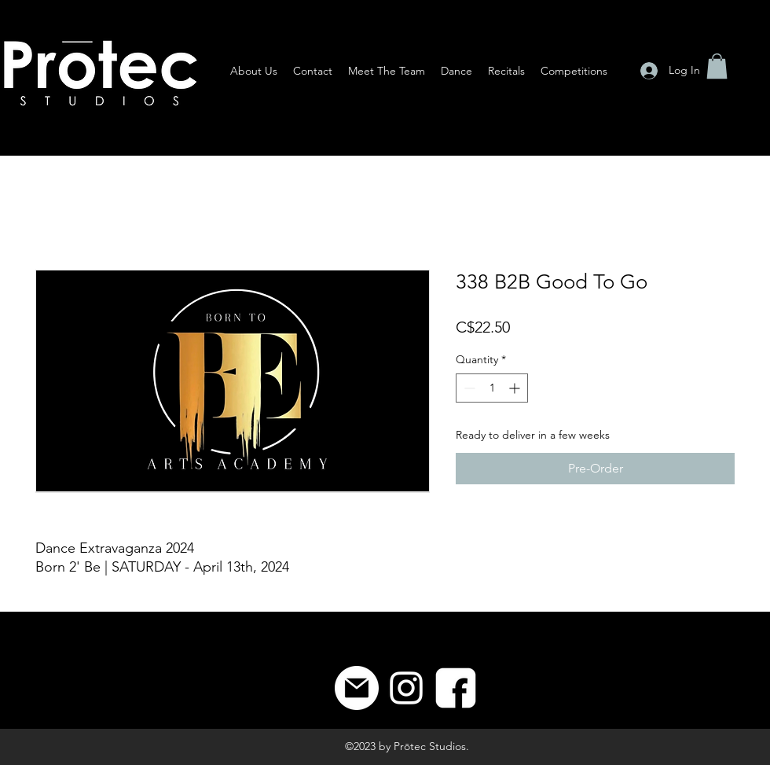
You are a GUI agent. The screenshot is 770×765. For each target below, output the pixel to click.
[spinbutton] (492, 388)
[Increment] (516, 388)
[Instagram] (406, 688)
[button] (717, 66)
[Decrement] (468, 388)
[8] (456, 688)
